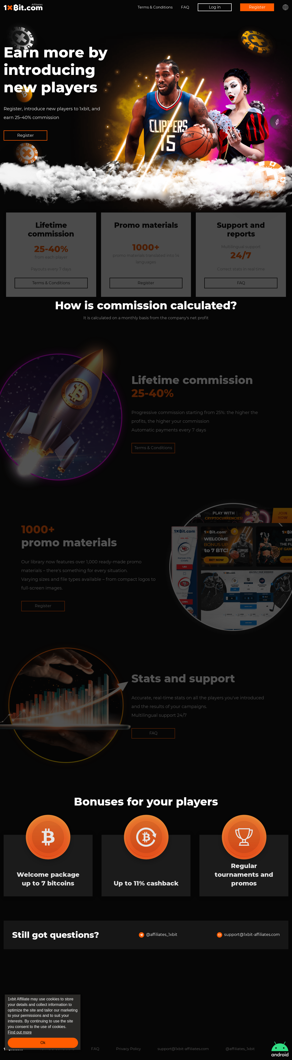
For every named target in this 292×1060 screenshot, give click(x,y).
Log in (215, 7)
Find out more (20, 1032)
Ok (42, 1043)
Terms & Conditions (155, 7)
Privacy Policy (128, 1048)
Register (257, 7)
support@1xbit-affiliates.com (248, 1003)
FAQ (185, 7)
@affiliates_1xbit (158, 1003)
